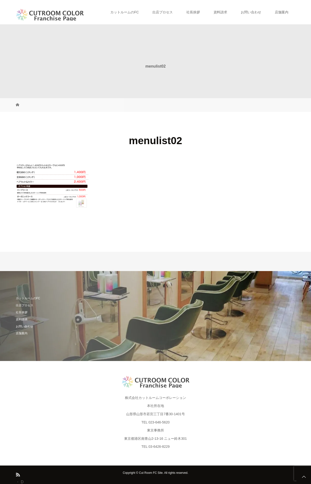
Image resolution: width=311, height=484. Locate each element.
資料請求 (220, 12)
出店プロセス (162, 12)
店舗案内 (281, 12)
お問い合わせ (251, 12)
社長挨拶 (193, 12)
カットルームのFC (124, 12)
